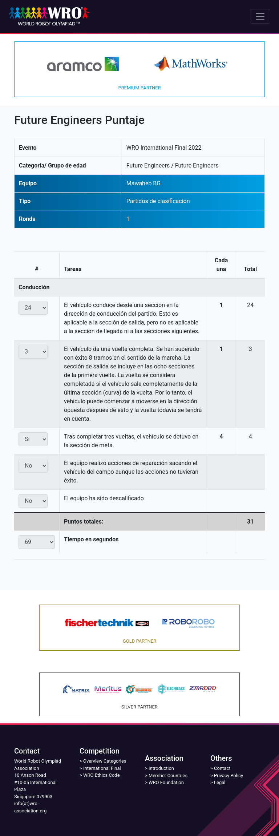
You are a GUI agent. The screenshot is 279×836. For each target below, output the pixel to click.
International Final (102, 768)
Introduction (161, 768)
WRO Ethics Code (101, 775)
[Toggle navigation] (260, 16)
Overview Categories (104, 761)
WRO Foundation (166, 782)
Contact (222, 768)
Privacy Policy (228, 775)
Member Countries (168, 775)
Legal (219, 782)
